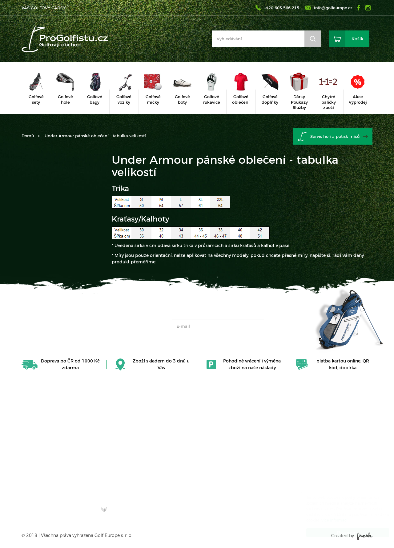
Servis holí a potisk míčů (335, 136)
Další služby (214, 484)
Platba (208, 475)
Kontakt (210, 419)
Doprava (210, 465)
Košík (357, 39)
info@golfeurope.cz (333, 7)
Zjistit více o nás (44, 482)
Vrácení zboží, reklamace (216, 452)
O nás (207, 429)
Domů (28, 135)
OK (277, 326)
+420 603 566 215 (281, 7)
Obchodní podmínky (224, 439)
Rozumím (341, 532)
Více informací (328, 520)
